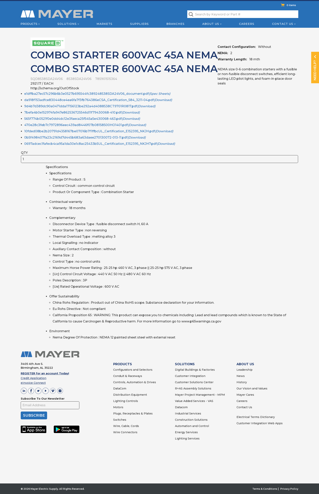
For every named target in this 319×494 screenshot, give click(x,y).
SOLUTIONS (185, 364)
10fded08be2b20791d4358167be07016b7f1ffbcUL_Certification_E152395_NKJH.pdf (98, 131)
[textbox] (242, 14)
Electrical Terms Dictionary (256, 417)
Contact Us (282, 24)
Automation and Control (192, 426)
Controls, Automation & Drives (134, 382)
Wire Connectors (125, 432)
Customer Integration (190, 376)
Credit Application (33, 378)
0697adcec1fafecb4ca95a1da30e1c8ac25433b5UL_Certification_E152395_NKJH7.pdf (99, 144)
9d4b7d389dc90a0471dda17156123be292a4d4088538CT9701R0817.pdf (89, 106)
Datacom (181, 407)
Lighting (119, 401)
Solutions (67, 24)
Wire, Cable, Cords (126, 426)
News (241, 376)
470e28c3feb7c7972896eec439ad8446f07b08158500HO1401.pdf (85, 125)
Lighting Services (187, 438)
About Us (210, 24)
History (242, 382)
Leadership (245, 369)
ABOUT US (245, 364)
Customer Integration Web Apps (260, 423)
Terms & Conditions (264, 488)
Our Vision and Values (252, 388)
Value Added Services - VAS (194, 401)
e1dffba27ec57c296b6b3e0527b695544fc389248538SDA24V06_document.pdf (97, 94)
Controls (131, 401)
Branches (175, 24)
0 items (291, 5)
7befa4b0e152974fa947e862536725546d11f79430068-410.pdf (82, 112)
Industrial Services (188, 413)
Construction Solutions (191, 420)
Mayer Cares (245, 394)
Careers (246, 24)
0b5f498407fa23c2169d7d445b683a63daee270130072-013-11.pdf (85, 137)
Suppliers (139, 24)
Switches (119, 420)
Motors (118, 407)
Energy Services (186, 432)
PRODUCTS (122, 364)
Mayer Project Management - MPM (200, 394)
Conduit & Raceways (127, 376)
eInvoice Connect (33, 383)
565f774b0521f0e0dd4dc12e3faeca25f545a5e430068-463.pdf (82, 119)
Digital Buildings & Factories (195, 369)
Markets (104, 24)
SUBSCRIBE (34, 415)
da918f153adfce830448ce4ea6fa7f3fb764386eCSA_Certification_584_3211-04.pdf (98, 100)
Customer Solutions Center (194, 382)
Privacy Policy (289, 488)
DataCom (119, 388)
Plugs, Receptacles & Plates (133, 413)
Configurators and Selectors (132, 369)
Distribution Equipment (130, 394)
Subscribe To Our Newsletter (43, 398)
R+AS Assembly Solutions (193, 388)
